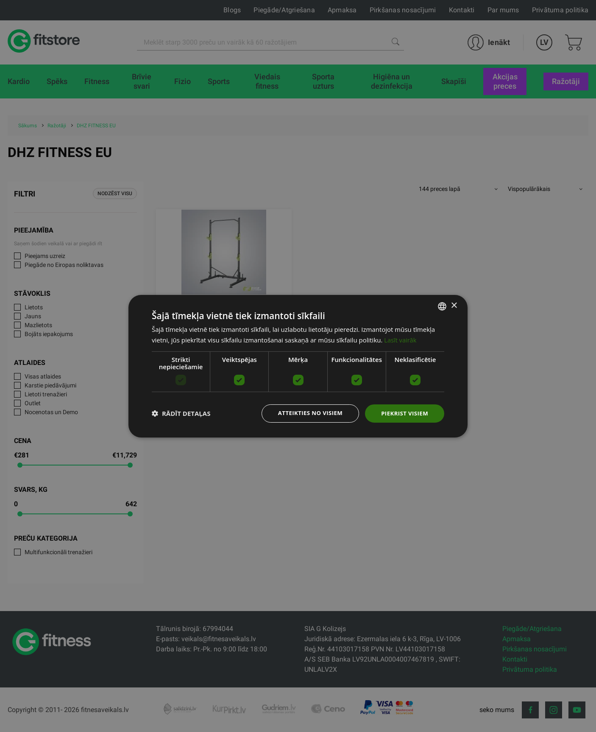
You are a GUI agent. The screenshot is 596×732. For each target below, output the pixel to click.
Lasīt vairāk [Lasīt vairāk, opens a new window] (400, 339)
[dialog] (298, 366)
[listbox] (442, 305)
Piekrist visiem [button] (403, 413)
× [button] (454, 305)
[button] (181, 413)
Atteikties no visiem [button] (306, 413)
